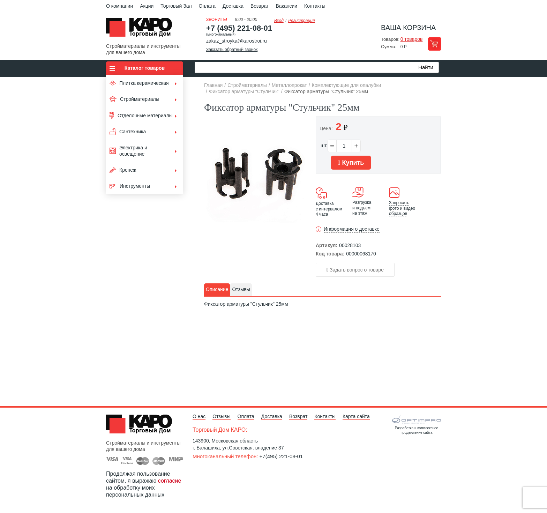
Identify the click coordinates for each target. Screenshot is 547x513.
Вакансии (286, 6)
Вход (279, 20)
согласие (169, 481)
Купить (351, 162)
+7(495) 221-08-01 (281, 456)
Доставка (233, 6)
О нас (199, 416)
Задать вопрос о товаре (355, 270)
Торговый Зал (176, 6)
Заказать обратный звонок (231, 49)
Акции (146, 6)
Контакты (314, 6)
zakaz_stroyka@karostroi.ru (236, 41)
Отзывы (221, 416)
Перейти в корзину (434, 44)
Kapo (141, 29)
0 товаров (411, 39)
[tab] (217, 289)
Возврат (259, 6)
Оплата (207, 6)
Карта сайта (356, 416)
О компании (119, 6)
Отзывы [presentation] (241, 289)
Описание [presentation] (217, 289)
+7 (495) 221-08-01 (239, 28)
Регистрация (301, 20)
